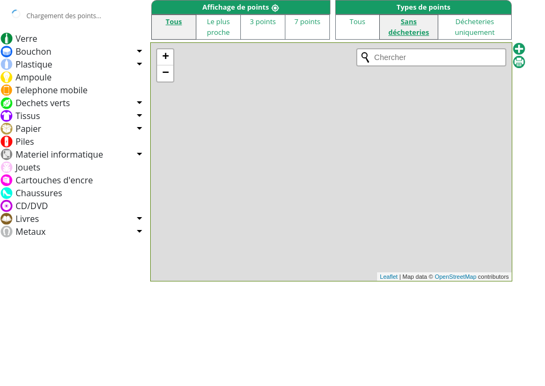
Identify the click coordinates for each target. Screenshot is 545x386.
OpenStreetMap (455, 276)
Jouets (28, 167)
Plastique (34, 64)
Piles (25, 141)
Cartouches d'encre (54, 180)
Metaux (31, 231)
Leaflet (388, 276)
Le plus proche (218, 26)
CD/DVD (32, 206)
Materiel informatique (59, 154)
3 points (263, 21)
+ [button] (165, 57)
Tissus (28, 116)
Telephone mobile (51, 90)
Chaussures (39, 193)
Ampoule (33, 77)
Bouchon (33, 51)
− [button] (165, 73)
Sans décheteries (408, 26)
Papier (28, 129)
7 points (307, 21)
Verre (27, 38)
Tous (174, 21)
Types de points (423, 7)
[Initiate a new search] (365, 57)
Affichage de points (240, 7)
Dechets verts (43, 103)
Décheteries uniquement (475, 26)
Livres (27, 219)
